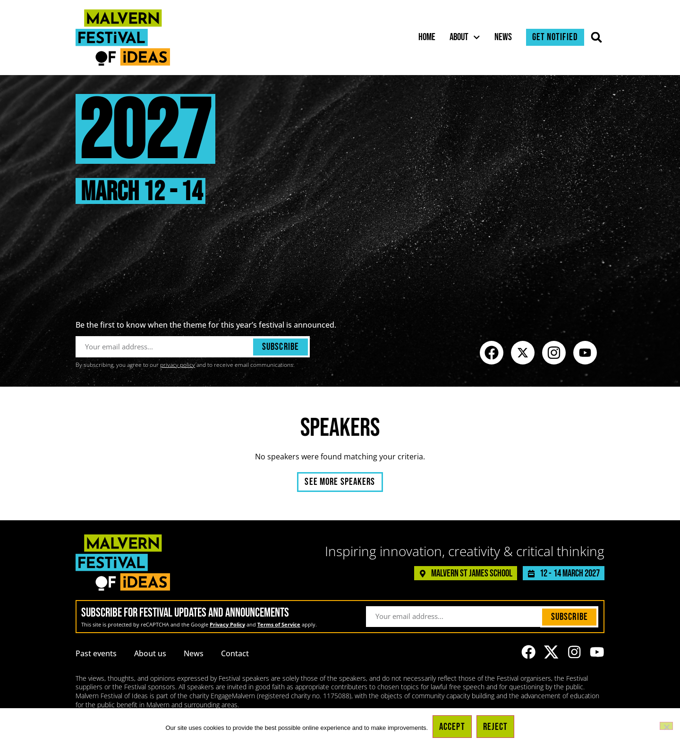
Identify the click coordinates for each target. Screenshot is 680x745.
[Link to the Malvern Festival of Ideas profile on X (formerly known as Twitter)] (523, 352)
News (503, 37)
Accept (452, 727)
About (465, 37)
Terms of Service (278, 624)
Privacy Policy (227, 624)
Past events (96, 653)
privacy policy (177, 365)
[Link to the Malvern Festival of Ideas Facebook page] (491, 352)
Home (426, 37)
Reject (495, 727)
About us (150, 653)
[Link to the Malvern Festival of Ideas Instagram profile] (554, 352)
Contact (235, 653)
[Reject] (666, 726)
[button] (596, 37)
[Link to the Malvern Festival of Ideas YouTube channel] (585, 352)
